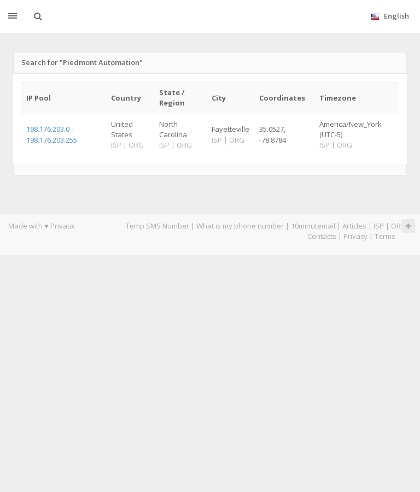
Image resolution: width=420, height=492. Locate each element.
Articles (354, 226)
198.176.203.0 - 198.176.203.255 (51, 134)
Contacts (321, 236)
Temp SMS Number (157, 226)
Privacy (355, 236)
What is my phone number (240, 226)
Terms (385, 236)
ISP (379, 226)
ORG (398, 226)
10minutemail (313, 226)
